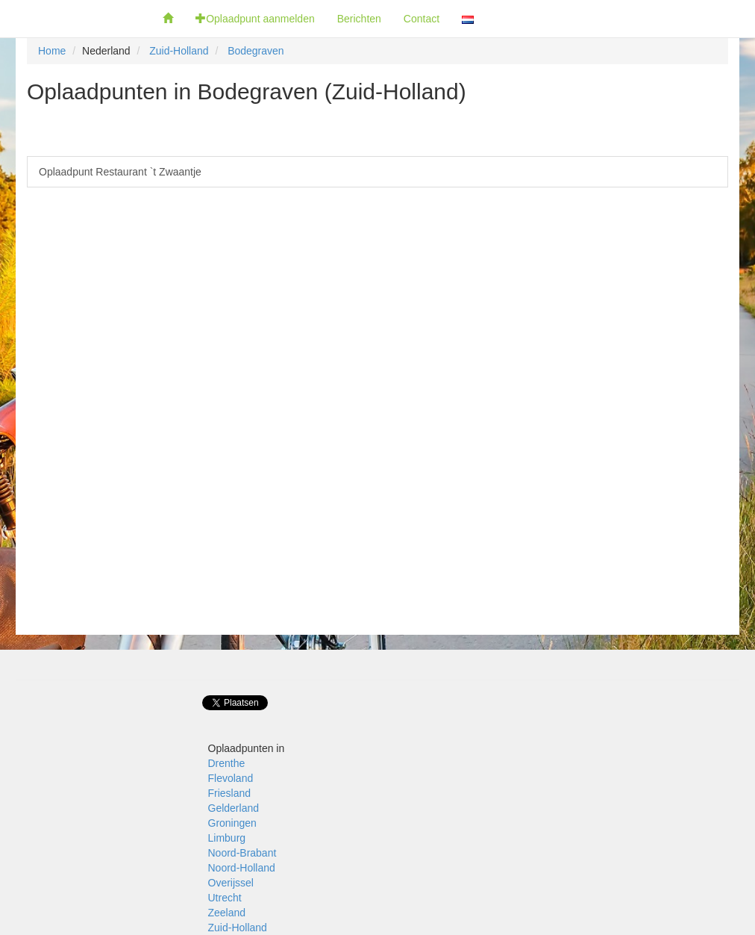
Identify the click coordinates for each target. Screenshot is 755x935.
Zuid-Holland (178, 51)
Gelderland (234, 808)
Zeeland (227, 913)
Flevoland (231, 778)
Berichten (359, 19)
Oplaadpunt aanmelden (255, 19)
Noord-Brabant (242, 853)
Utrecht (225, 898)
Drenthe (226, 763)
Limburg (227, 838)
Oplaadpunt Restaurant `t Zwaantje (120, 172)
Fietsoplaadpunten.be (75, 18)
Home (52, 51)
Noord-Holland (241, 868)
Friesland (229, 793)
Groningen (232, 823)
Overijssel (231, 883)
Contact (421, 19)
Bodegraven (256, 51)
